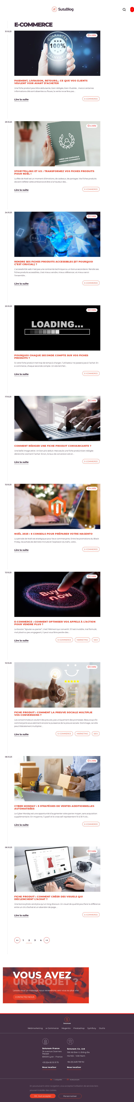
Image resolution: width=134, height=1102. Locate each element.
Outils (102, 1028)
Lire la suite (21, 99)
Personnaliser (70, 1096)
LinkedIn (56, 1080)
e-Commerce (91, 99)
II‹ (17, 940)
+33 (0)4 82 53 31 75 (50, 1062)
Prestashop (79, 1028)
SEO (96, 640)
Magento (66, 1028)
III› (47, 940)
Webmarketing (35, 1028)
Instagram (73, 1080)
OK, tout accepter (42, 1096)
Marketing (82, 640)
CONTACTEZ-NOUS (24, 997)
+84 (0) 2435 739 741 (75, 1062)
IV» (52, 940)
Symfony (91, 1028)
